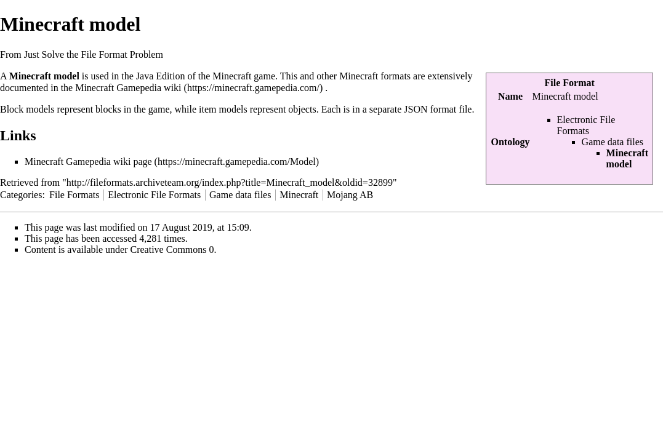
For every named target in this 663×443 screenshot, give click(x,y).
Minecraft (298, 195)
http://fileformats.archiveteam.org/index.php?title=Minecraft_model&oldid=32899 (229, 182)
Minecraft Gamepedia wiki (128, 87)
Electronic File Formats (586, 125)
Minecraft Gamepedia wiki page (88, 161)
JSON (415, 109)
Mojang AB (350, 195)
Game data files (612, 142)
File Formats (74, 195)
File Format (570, 83)
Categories (21, 195)
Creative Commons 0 (172, 249)
